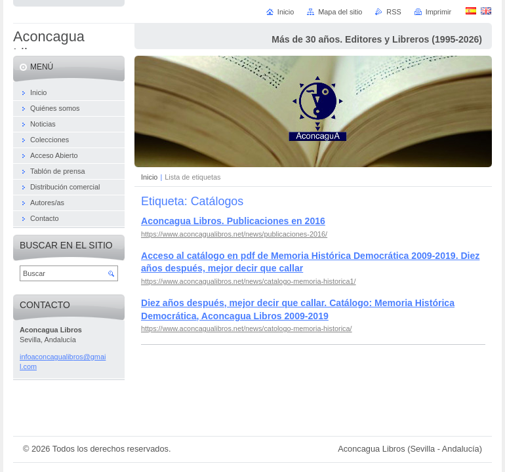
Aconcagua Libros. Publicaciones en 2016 (233, 221)
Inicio (149, 177)
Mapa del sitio (340, 12)
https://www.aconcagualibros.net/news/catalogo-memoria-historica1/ (248, 281)
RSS (393, 12)
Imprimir (438, 12)
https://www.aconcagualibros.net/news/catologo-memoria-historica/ (246, 328)
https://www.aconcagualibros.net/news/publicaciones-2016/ (234, 234)
